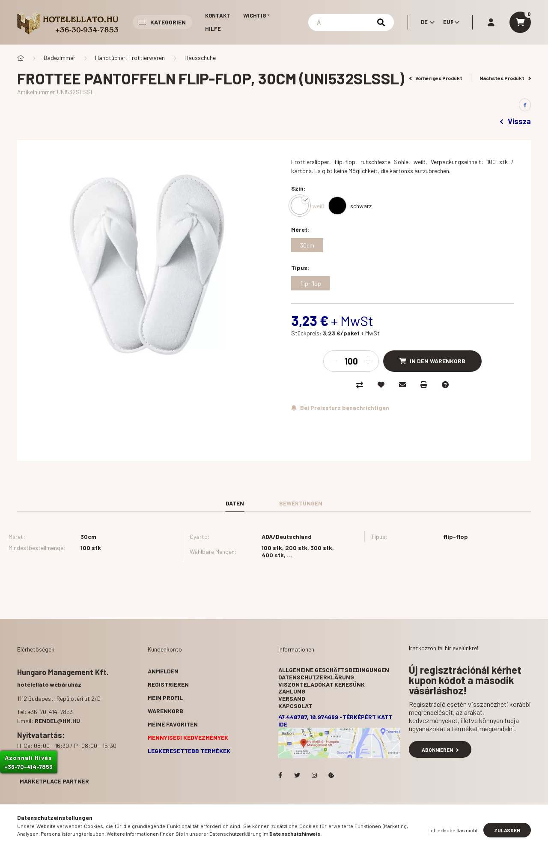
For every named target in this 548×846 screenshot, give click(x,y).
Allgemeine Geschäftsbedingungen (333, 669)
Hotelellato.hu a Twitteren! (297, 775)
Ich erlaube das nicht (453, 830)
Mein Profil (165, 697)
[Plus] (367, 361)
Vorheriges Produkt (436, 78)
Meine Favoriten (173, 724)
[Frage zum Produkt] (445, 384)
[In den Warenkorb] (432, 361)
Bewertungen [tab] (300, 503)
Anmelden (163, 671)
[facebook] (525, 105)
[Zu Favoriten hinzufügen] (381, 384)
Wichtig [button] (254, 15)
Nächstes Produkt (505, 78)
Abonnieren (440, 750)
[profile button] (491, 22)
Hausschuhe (200, 57)
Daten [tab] (235, 503)
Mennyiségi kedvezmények (188, 737)
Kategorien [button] (162, 22)
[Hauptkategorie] (20, 58)
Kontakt (217, 15)
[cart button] (520, 22)
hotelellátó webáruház (49, 684)
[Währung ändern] (449, 22)
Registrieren (168, 684)
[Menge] (351, 361)
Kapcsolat (295, 705)
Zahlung (291, 691)
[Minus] (334, 361)
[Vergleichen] (359, 384)
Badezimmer (59, 57)
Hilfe (213, 28)
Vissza (515, 121)
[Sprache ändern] (426, 22)
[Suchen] (351, 22)
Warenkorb (165, 710)
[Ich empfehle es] (402, 384)
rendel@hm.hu (57, 720)
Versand (291, 698)
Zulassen (507, 830)
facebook (280, 775)
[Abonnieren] (340, 408)
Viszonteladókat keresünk (321, 684)
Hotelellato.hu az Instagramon (314, 775)
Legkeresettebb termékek (189, 750)
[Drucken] (423, 384)
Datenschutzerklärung (316, 677)
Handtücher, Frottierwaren (130, 57)
